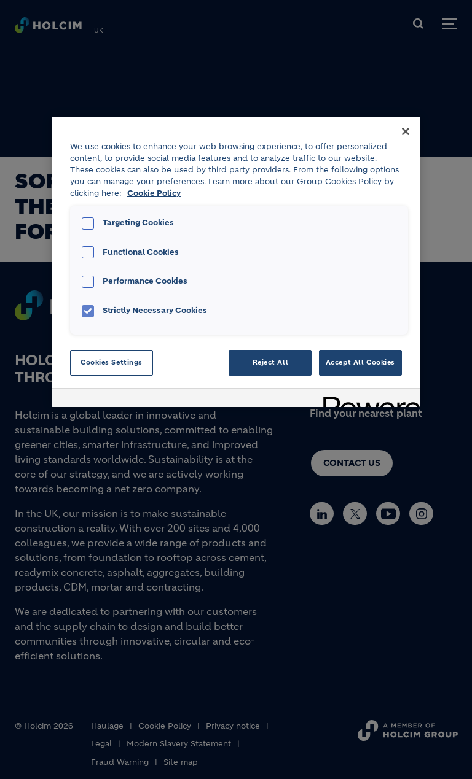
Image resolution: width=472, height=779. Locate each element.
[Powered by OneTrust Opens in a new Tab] (367, 399)
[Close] (405, 131)
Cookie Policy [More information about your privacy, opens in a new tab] (154, 193)
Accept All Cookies (360, 362)
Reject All (271, 362)
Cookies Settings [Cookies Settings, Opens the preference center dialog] (112, 362)
